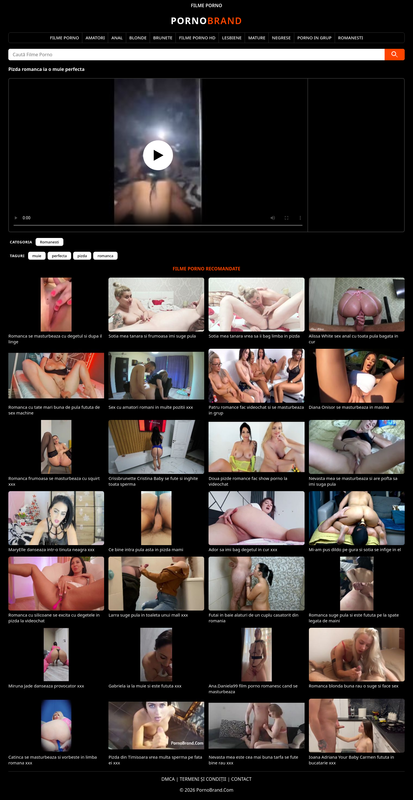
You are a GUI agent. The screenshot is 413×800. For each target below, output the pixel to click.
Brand (206, 20)
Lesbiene (231, 37)
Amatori (95, 37)
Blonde (138, 37)
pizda (82, 255)
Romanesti (350, 37)
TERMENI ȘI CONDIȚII (203, 779)
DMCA (168, 779)
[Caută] (395, 54)
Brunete (162, 37)
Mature (256, 37)
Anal (116, 37)
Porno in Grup (314, 37)
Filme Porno (64, 37)
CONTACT (241, 779)
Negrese (281, 37)
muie (36, 255)
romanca (105, 255)
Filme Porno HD (197, 37)
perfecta (59, 255)
